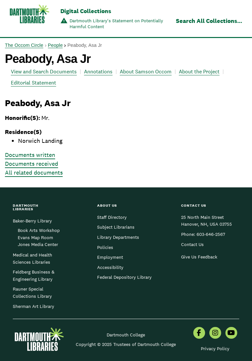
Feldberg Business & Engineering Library (33, 275)
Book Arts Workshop (39, 230)
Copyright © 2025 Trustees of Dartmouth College (126, 344)
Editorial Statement (33, 82)
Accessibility (110, 267)
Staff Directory (112, 217)
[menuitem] (199, 333)
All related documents (34, 172)
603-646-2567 (211, 234)
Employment (110, 257)
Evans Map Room (35, 237)
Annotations (98, 71)
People (55, 45)
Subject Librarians (116, 227)
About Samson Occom (146, 71)
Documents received (31, 163)
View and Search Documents (44, 71)
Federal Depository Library (124, 277)
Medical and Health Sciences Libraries (32, 258)
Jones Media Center (38, 244)
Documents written (30, 155)
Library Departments (118, 237)
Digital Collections (85, 11)
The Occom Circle (24, 45)
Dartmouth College (126, 335)
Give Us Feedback (199, 257)
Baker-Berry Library (32, 221)
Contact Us (192, 244)
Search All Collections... (209, 21)
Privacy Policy (215, 349)
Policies (105, 247)
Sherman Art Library (33, 306)
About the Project (199, 71)
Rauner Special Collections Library (32, 292)
